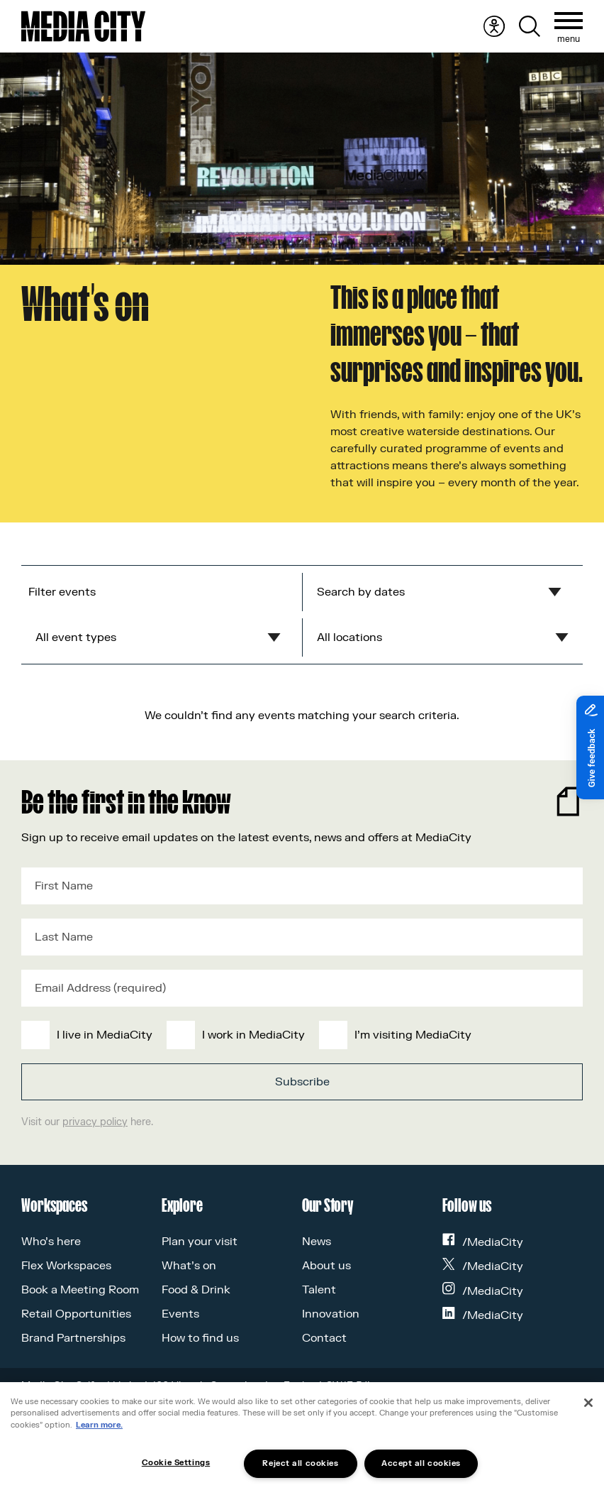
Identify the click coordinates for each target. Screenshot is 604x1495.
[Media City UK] (83, 26)
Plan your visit (199, 1241)
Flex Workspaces (66, 1266)
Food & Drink (196, 1290)
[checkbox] (299, 1035)
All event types (75, 637)
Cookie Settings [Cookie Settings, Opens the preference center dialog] (176, 1462)
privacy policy (95, 1122)
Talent (319, 1290)
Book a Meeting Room (80, 1290)
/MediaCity (482, 1242)
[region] (302, 1438)
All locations (349, 637)
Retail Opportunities (76, 1314)
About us (326, 1266)
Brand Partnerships (73, 1338)
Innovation (330, 1314)
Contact (324, 1338)
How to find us (200, 1338)
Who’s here (51, 1241)
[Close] (588, 1402)
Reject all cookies (300, 1463)
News (316, 1241)
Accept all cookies (421, 1463)
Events (180, 1314)
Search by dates (361, 592)
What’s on (189, 1266)
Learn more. (99, 1425)
